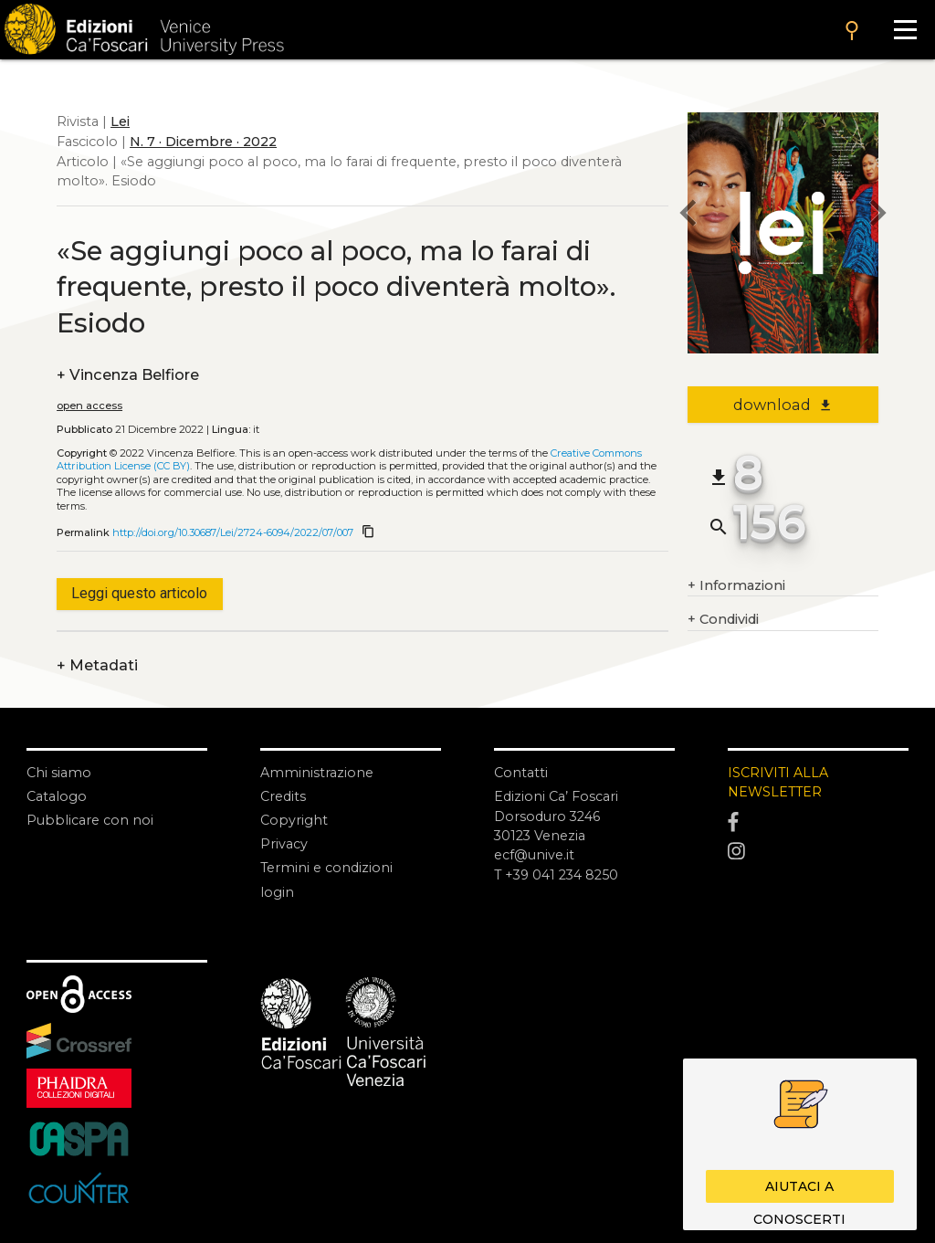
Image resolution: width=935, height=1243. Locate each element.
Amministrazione (316, 772)
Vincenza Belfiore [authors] (128, 375)
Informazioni (736, 586)
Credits (283, 796)
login (277, 892)
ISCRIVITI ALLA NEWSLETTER (778, 782)
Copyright (294, 820)
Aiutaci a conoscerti (799, 1190)
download (783, 404)
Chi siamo (58, 772)
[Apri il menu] (905, 29)
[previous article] (687, 216)
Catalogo (56, 796)
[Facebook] (818, 822)
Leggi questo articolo (139, 593)
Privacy (284, 844)
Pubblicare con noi (89, 820)
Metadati (97, 666)
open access (89, 405)
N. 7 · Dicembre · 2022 (203, 141)
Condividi (723, 620)
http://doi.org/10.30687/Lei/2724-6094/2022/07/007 (232, 532)
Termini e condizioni (327, 867)
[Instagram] (818, 852)
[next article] (878, 216)
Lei (120, 121)
